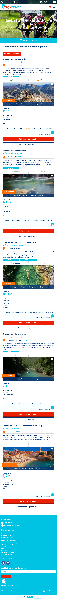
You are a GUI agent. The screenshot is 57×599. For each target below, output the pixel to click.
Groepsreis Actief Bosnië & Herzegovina (28, 243)
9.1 (54, 2)
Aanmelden (6, 576)
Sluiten (30, 597)
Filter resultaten (12, 53)
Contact (3, 533)
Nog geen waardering (43, 134)
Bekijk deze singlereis (37, 501)
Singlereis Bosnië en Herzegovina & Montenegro (28, 427)
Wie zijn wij (4, 546)
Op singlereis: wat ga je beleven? (10, 544)
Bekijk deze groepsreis (36, 139)
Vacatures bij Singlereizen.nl (9, 552)
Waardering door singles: (45, 226)
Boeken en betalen (6, 535)
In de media (4, 550)
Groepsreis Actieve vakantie (28, 60)
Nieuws (3, 548)
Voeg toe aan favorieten (52, 84)
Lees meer (38, 597)
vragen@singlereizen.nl (10, 525)
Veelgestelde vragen (7, 537)
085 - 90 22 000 (8, 523)
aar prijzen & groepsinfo (35, 144)
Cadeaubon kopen (6, 554)
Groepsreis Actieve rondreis (28, 152)
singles (7, 584)
